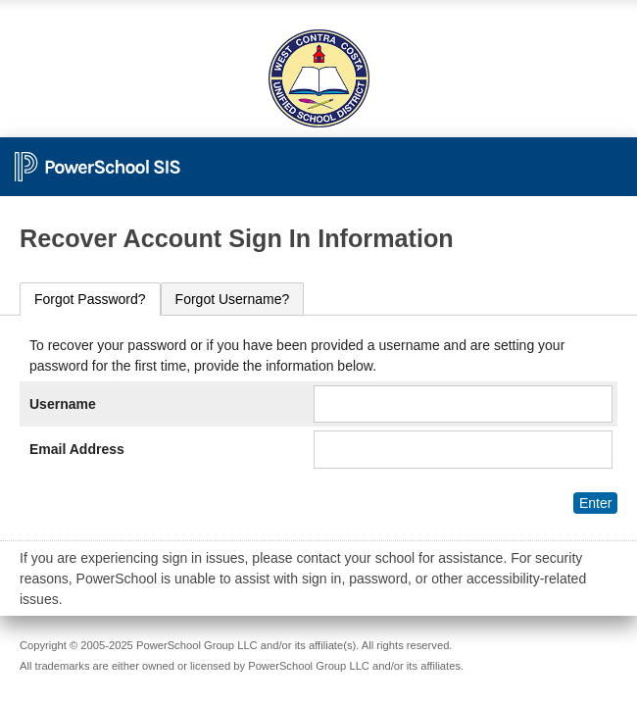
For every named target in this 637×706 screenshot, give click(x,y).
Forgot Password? (90, 299)
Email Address (76, 449)
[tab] (90, 299)
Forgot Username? (232, 299)
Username (62, 404)
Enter (595, 503)
